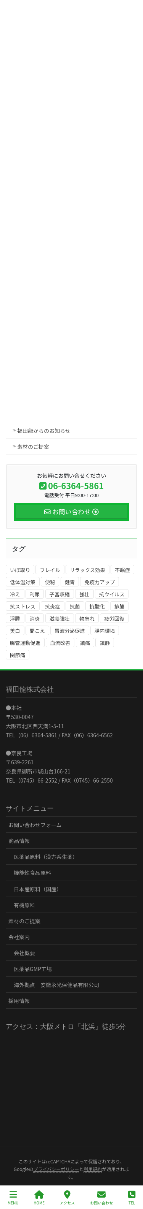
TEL (131, 1197)
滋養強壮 (60, 618)
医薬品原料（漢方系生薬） (46, 856)
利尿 (35, 594)
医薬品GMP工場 (33, 969)
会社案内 (19, 937)
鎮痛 (85, 642)
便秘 (50, 582)
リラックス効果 (87, 570)
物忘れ (87, 618)
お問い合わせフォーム (35, 825)
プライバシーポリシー (56, 1169)
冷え (15, 594)
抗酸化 (97, 606)
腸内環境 (105, 630)
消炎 (35, 618)
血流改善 (60, 642)
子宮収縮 (60, 594)
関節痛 (17, 655)
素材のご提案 (33, 446)
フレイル (50, 570)
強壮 (84, 594)
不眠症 (122, 570)
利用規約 (93, 1169)
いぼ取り (20, 570)
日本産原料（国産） (38, 889)
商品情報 (19, 841)
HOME (39, 1197)
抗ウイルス (112, 594)
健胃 (70, 582)
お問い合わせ (101, 1197)
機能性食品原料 (32, 872)
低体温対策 (22, 582)
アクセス (67, 1197)
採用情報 (19, 1001)
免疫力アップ (99, 582)
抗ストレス (22, 606)
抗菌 (75, 606)
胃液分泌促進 (70, 630)
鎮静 (105, 642)
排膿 (119, 606)
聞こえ (37, 630)
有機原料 (24, 905)
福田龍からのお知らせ (44, 430)
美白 (15, 630)
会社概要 (24, 953)
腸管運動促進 (25, 642)
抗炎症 (52, 606)
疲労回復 (114, 618)
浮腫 (15, 618)
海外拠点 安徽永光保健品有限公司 (56, 985)
